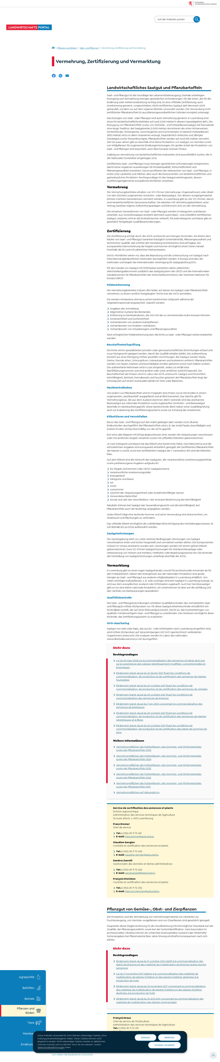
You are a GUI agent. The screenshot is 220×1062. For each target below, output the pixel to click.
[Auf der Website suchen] (196, 19)
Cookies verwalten (164, 1045)
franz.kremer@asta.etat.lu (139, 836)
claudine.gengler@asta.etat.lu (142, 854)
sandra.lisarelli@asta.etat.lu (140, 873)
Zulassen (145, 1037)
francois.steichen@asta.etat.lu (142, 891)
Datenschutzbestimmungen (51, 1047)
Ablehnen (169, 1037)
